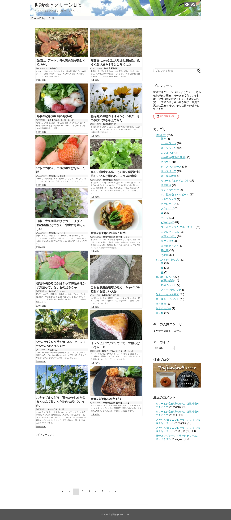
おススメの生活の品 (167, 259)
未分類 (159, 313)
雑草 (108, 68)
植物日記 (56, 68)
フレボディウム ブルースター (178, 227)
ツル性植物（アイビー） (175, 194)
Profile (52, 18)
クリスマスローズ (171, 166)
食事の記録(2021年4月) (106, 399)
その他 (62, 291)
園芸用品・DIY (169, 245)
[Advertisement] (61, 458)
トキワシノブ (168, 199)
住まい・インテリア (167, 294)
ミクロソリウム (170, 231)
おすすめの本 (163, 308)
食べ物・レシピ (67, 120)
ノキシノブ (167, 208)
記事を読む (41, 80)
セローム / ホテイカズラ (175, 180)
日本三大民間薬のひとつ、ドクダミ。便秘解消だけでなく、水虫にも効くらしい (60, 225)
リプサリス (167, 241)
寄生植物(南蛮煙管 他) (173, 157)
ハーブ (62, 233)
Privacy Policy (38, 18)
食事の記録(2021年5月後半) (54, 116)
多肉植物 (166, 185)
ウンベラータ (168, 143)
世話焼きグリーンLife (57, 5)
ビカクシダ (167, 222)
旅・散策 (161, 303)
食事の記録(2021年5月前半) (109, 233)
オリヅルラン (168, 148)
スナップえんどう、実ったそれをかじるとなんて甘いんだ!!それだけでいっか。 (60, 401)
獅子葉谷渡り (168, 176)
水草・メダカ (168, 236)
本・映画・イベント (167, 299)
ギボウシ (166, 162)
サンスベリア (168, 171)
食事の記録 (54, 120)
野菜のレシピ (168, 285)
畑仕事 (62, 176)
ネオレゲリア (168, 204)
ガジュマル (167, 152)
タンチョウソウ (170, 190)
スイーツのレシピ (112, 351)
